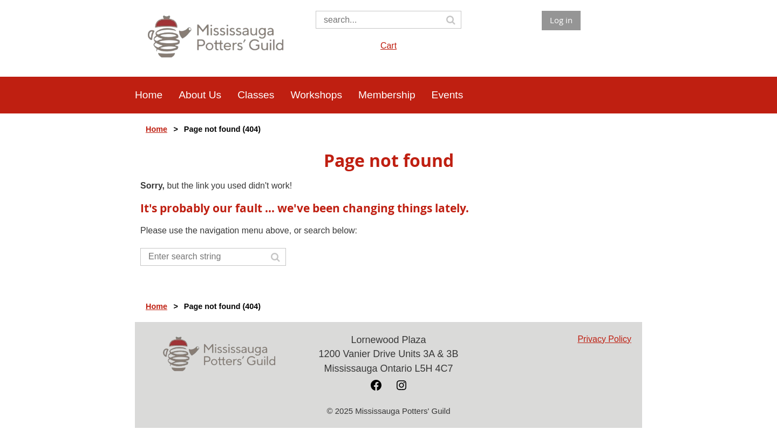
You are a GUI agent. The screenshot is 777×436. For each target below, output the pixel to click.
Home (156, 129)
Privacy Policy (604, 339)
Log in (561, 20)
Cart (388, 45)
